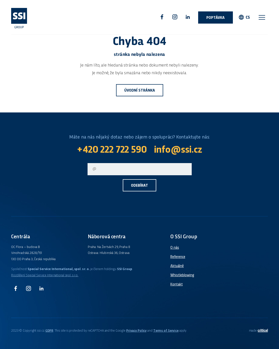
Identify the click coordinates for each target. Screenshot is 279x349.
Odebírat (139, 186)
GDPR (49, 330)
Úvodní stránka (139, 91)
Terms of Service (166, 330)
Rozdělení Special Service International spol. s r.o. (44, 275)
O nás (174, 247)
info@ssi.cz (178, 150)
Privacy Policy (136, 330)
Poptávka (215, 18)
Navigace (262, 17)
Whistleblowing (182, 275)
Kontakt (176, 284)
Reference (177, 257)
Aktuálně (177, 266)
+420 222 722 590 (112, 150)
